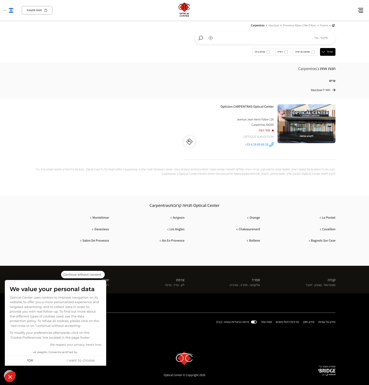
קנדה (331, 280)
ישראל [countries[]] (330, 52)
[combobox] (265, 38)
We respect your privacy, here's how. (75, 344)
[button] (10, 377)
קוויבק (318, 285)
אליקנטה (255, 285)
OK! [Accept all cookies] (30, 360)
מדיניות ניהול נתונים (287, 322)
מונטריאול (329, 285)
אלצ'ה (244, 285)
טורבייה (234, 285)
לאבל (309, 285)
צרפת (180, 280)
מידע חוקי (308, 322)
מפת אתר (266, 322)
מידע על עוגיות (326, 322)
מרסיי (168, 285)
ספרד (256, 280)
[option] (305, 53)
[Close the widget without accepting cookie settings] (83, 275)
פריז (176, 285)
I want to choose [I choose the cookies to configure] (81, 360)
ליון (183, 285)
